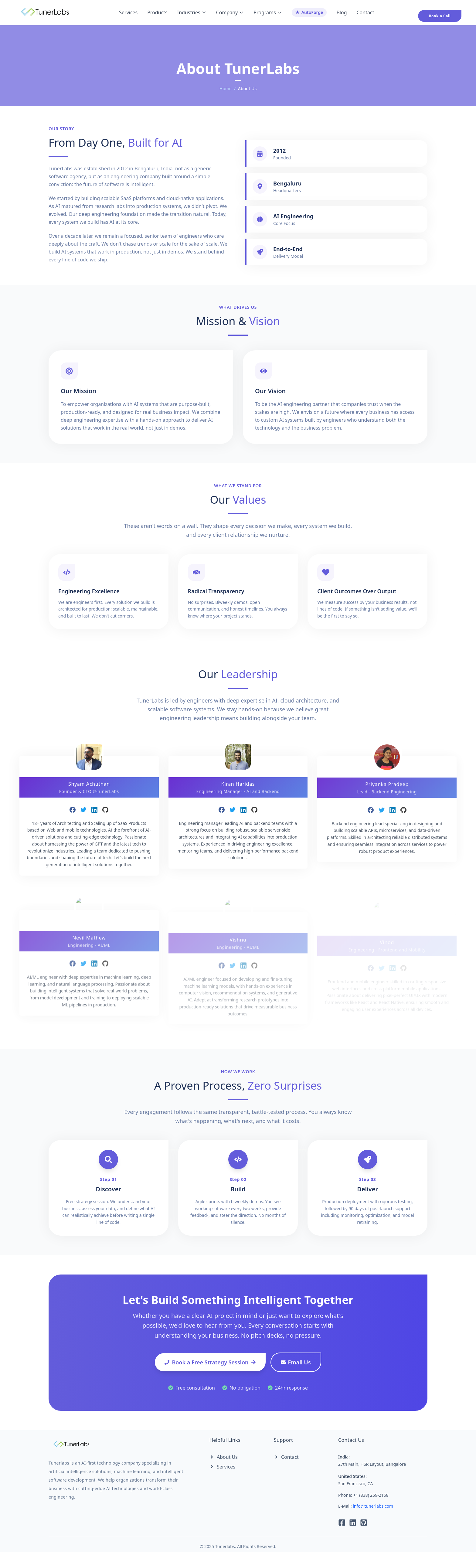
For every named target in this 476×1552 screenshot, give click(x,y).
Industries (191, 12)
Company (230, 12)
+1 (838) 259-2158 (371, 1495)
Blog (341, 12)
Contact (365, 12)
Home (225, 88)
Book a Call (439, 16)
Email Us (296, 1362)
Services (128, 12)
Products (157, 12)
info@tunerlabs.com (373, 1506)
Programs (267, 12)
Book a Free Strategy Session (210, 1362)
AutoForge (309, 12)
